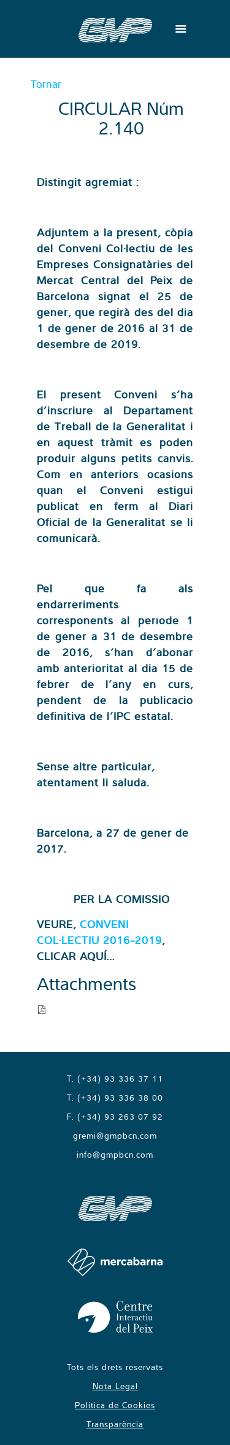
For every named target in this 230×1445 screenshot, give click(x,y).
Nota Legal (115, 1386)
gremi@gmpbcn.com (115, 1135)
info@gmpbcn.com (115, 1155)
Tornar (46, 83)
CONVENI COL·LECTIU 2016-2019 (99, 932)
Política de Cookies (115, 1405)
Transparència (115, 1424)
